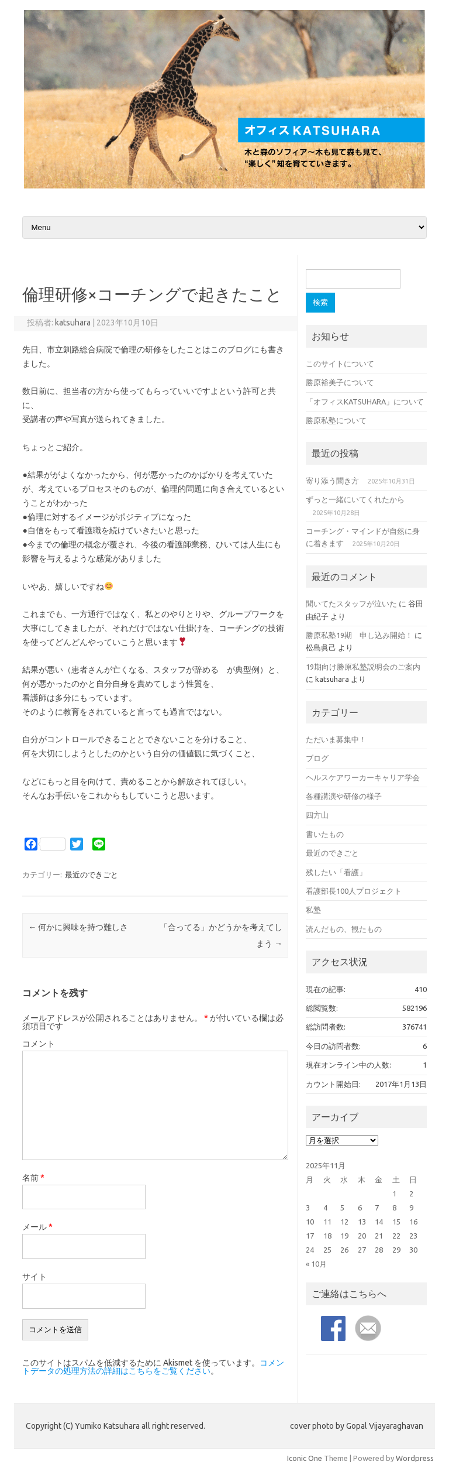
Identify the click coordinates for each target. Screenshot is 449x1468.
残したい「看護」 (336, 872)
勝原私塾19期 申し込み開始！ (359, 635)
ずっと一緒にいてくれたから (355, 499)
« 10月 (316, 1264)
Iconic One (304, 1458)
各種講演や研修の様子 (344, 796)
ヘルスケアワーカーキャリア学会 (363, 777)
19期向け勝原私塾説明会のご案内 (363, 667)
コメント (38, 1043)
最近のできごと (91, 874)
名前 (33, 1177)
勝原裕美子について (340, 382)
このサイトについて (340, 363)
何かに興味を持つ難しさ (78, 927)
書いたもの (325, 834)
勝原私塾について (336, 420)
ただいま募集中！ (336, 739)
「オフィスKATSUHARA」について (365, 401)
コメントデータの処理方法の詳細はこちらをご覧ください (153, 1367)
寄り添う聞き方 (332, 480)
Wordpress (415, 1458)
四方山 (317, 815)
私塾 (313, 910)
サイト (34, 1276)
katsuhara (73, 322)
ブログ (317, 758)
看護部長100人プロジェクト (354, 891)
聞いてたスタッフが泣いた (351, 603)
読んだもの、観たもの (344, 929)
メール (37, 1227)
